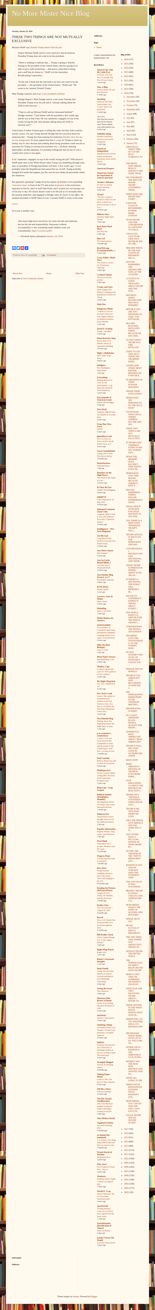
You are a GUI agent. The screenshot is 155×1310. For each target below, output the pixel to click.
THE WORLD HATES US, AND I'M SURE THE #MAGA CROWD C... (134, 617)
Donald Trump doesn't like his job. (46, 47)
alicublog (101, 99)
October (130, 105)
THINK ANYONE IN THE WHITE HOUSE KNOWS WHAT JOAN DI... (134, 1010)
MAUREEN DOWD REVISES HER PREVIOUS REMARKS (133, 300)
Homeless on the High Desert (104, 474)
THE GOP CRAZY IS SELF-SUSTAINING (134, 884)
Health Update (102, 589)
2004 (126, 1184)
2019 (126, 89)
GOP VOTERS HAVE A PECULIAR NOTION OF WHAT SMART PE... (134, 840)
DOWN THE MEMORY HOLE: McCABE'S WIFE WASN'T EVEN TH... (133, 463)
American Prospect (105, 168)
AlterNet (101, 117)
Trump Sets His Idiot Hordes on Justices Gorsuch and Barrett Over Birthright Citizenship (105, 976)
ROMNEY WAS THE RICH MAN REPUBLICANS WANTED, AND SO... (134, 1067)
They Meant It (102, 991)
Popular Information (106, 829)
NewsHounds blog (105, 718)
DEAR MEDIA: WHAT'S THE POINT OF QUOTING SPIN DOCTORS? (134, 910)
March (129, 135)
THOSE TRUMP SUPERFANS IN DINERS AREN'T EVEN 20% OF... (134, 570)
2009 (126, 1163)
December (131, 97)
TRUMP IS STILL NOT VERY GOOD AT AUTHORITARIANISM (134, 751)
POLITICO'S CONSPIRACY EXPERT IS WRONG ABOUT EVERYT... (133, 602)
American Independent (102, 150)
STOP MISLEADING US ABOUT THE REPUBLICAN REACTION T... (134, 785)
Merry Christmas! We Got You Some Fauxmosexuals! (105, 1196)
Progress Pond (103, 856)
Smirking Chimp (104, 1025)
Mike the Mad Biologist (103, 646)
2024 (126, 68)
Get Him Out (102, 231)
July (129, 118)
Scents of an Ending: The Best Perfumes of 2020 (105, 1005)
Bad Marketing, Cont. (105, 659)
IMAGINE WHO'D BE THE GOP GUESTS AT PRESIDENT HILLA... (134, 253)
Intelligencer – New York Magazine (105, 530)
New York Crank (104, 693)
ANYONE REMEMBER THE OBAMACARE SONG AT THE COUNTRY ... (133, 268)
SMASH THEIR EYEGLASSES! (134, 392)
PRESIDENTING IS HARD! (133, 709)
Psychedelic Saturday (105, 580)
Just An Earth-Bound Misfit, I (104, 561)
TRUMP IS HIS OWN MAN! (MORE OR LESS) (132, 812)
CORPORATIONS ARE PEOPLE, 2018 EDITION (134, 629)
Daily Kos (101, 304)
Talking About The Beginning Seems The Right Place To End (105, 723)
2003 (126, 1188)
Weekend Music (103, 466)
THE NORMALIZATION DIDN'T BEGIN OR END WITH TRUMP (134, 965)
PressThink (102, 841)
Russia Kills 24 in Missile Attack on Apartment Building (105, 343)
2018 (126, 93)
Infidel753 (101, 497)
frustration (59, 185)
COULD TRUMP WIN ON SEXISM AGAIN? (133, 1119)
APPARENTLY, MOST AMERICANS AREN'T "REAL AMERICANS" (134, 737)
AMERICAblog (104, 134)
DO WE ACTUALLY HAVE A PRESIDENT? (133, 929)
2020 (126, 85)
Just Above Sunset (105, 550)
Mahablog (101, 608)
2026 (126, 59)
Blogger (93, 1296)
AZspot (100, 194)
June (129, 122)
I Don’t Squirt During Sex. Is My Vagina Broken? (105, 940)
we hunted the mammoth (103, 1136)
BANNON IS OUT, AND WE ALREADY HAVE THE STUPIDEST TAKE (134, 871)
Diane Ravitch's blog (106, 338)
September (131, 109)
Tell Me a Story (104, 1089)
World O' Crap (104, 1191)
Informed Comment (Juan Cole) (106, 510)
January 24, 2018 (55, 236)
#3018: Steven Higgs (105, 402)
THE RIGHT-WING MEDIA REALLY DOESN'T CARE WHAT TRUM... (134, 168)
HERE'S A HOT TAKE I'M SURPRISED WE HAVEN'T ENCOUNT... (133, 979)
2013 (126, 1146)
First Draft (102, 409)
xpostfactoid (102, 1206)
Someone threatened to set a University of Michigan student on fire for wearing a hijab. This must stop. (106, 1050)
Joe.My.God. (102, 536)
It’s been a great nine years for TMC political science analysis (106, 671)
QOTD (100, 429)
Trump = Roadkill (104, 331)
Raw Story (101, 868)
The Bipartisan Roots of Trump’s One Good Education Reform (105, 804)
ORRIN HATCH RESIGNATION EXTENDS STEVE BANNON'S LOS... (134, 1090)
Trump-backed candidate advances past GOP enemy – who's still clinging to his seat (105, 876)
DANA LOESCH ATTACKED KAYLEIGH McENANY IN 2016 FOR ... (133, 511)
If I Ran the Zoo (104, 487)
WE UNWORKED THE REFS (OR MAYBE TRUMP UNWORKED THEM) (134, 183)
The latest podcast (104, 241)
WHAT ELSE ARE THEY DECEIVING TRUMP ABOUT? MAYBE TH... (134, 994)
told (52, 72)
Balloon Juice (103, 214)
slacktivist (101, 1015)
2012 (126, 1150)
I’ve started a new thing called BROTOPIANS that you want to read (106, 1142)
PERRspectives (104, 770)
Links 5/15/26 (102, 650)
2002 (126, 1192)
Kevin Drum (102, 587)
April (129, 131)
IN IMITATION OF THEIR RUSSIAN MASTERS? (134, 383)
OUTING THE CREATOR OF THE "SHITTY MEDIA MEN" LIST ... (133, 856)
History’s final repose (105, 1018)
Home (48, 273)
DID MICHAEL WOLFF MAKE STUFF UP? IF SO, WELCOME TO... (134, 1038)
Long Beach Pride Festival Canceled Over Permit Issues (106, 541)
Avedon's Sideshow (105, 182)
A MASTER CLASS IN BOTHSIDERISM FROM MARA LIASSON (134, 209)
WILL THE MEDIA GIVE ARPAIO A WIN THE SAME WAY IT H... (134, 825)
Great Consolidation (106, 451)
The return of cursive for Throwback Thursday (105, 265)
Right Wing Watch (105, 950)
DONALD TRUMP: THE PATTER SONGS (134, 953)
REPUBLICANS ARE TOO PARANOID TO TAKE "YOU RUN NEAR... (134, 314)
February (131, 139)
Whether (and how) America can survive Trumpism (105, 139)
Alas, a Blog (102, 87)
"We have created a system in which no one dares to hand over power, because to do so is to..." (106, 202)
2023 (126, 72)
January (130, 143)
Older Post (79, 273)
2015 (126, 1137)
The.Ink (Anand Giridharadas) (104, 1100)
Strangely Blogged (105, 1062)
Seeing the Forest (104, 988)
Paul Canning (103, 758)
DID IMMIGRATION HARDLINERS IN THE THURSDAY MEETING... (134, 698)
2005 (126, 1180)
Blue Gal (101, 238)
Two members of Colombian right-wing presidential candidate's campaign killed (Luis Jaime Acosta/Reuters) (106, 632)
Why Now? (102, 1164)
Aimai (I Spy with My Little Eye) (105, 71)
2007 (126, 1171)
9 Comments (51, 255)
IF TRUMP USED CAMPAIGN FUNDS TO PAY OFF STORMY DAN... (134, 448)
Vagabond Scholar (105, 1123)
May (129, 126)
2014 (126, 1142)
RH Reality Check (105, 935)
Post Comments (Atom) (33, 278)
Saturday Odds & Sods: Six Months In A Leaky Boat (106, 414)
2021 (126, 80)
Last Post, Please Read (106, 1243)
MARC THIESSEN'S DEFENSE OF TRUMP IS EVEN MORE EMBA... (133, 770)
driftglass (101, 365)
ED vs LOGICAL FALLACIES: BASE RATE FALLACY (105, 441)
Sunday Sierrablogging (106, 490)
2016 (126, 1133)
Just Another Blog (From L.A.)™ (105, 576)
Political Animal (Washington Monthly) (104, 796)
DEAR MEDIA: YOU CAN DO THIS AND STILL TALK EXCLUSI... (133, 1106)
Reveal (100, 917)
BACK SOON (132, 760)
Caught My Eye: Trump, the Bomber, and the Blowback (105, 895)
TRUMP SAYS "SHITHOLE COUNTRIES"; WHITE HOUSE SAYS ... (134, 800)
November (131, 101)
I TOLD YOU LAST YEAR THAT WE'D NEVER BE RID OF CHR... (134, 239)
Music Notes (102, 601)
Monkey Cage (103, 666)
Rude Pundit (102, 968)
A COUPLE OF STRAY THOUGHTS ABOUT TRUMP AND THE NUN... (134, 284)
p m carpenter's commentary (104, 734)
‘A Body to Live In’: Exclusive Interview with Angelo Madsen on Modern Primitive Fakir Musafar (105, 316)
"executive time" (19, 185)
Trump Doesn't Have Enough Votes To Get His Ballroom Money (105, 819)
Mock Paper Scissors (106, 657)
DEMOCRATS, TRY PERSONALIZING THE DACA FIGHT (134, 403)
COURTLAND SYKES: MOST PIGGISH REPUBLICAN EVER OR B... (134, 370)
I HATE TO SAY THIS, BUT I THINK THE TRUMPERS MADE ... (133, 356)
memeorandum (104, 625)
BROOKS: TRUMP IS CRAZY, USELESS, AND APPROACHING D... (134, 896)
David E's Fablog (104, 329)
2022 (126, 76)
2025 (126, 64)
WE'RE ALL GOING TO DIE (134, 1079)
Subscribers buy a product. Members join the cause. (106, 846)
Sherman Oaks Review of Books (104, 999)
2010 (126, 1159)
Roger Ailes (101, 952)
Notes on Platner (103, 1231)
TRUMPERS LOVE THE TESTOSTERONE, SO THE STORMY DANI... (134, 642)
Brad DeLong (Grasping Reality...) (106, 249)
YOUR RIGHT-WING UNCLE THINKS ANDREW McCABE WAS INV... (133, 418)
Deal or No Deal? (104, 611)
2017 (126, 1129)
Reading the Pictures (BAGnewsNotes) (106, 889)
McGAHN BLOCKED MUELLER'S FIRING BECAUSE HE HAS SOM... (133, 329)
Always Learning (104, 1091)
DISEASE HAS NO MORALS (134, 670)
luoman (76, 1296)
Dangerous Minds (105, 309)
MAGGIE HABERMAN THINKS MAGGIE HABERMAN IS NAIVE (134, 496)
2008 (126, 1167)
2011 (126, 1154)
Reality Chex (102, 905)
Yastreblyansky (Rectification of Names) (104, 1225)
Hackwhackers (103, 463)
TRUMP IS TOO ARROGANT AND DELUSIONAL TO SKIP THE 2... (133, 681)
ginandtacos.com (104, 436)
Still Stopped (102, 553)
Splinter (100, 1042)
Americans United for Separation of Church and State (105, 175)
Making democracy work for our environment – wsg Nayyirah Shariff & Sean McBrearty (104, 385)
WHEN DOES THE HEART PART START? (134, 196)
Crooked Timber (104, 275)
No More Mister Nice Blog (50, 13)
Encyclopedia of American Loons (104, 398)
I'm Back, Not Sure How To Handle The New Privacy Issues (105, 77)
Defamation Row (104, 1157)
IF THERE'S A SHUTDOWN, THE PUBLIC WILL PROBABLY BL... (133, 585)
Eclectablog (102, 377)
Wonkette (101, 1176)
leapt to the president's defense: (51, 93)
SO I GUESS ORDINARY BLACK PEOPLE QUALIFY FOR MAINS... (134, 721)
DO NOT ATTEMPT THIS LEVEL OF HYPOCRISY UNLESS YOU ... (134, 658)
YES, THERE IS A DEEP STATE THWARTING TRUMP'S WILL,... (134, 525)
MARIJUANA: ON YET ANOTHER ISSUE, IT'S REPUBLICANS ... (134, 1024)
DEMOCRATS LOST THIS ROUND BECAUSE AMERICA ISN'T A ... (132, 479)
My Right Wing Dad (106, 681)
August (130, 114)
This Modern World (106, 1118)
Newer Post (17, 273)
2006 (126, 1175)
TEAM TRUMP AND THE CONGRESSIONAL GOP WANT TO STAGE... (134, 225)
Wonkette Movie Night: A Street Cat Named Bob (106, 1181)
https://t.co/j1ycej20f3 (42, 230)
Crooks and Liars (105, 287)
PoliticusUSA (103, 814)
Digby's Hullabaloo (105, 353)
